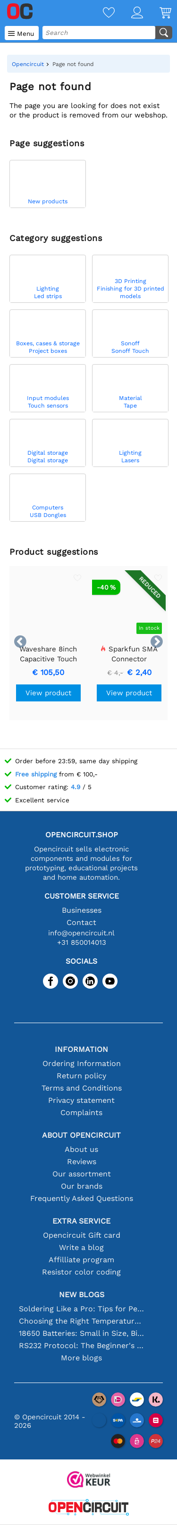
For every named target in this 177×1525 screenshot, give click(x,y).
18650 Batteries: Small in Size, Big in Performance (81, 1333)
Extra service (81, 1221)
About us (81, 1149)
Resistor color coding (81, 1271)
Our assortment (81, 1173)
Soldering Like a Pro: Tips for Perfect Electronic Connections (81, 1308)
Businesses (81, 910)
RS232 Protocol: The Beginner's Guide (81, 1345)
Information (81, 1049)
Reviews (81, 1161)
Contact (81, 922)
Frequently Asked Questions (81, 1198)
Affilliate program (81, 1259)
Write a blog (81, 1247)
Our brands (81, 1186)
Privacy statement (81, 1100)
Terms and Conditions (82, 1087)
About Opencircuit (81, 1135)
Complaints (81, 1112)
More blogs (81, 1357)
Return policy (81, 1075)
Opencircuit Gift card (81, 1235)
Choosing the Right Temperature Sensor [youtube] (81, 1321)
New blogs (81, 1294)
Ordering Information (81, 1063)
